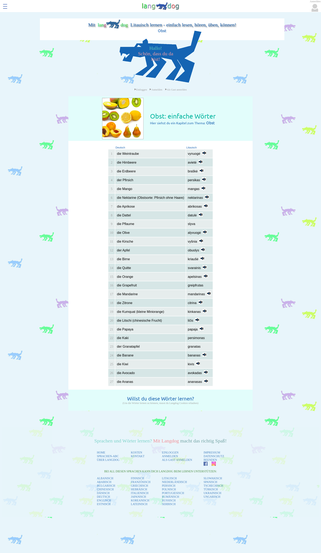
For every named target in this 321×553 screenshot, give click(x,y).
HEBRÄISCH (139, 489)
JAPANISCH (138, 496)
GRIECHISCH (139, 485)
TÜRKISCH (210, 489)
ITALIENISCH (139, 493)
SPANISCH (210, 482)
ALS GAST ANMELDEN (177, 459)
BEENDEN (210, 459)
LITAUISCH (169, 478)
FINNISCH (137, 478)
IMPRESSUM (211, 452)
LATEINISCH (139, 504)
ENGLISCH (104, 500)
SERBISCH (169, 504)
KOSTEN (136, 452)
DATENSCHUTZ (213, 456)
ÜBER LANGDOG (108, 459)
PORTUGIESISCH (173, 493)
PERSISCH (168, 485)
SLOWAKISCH (212, 478)
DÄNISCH (103, 493)
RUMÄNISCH (170, 496)
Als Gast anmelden (176, 89)
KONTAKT (138, 456)
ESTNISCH (104, 504)
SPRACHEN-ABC (108, 456)
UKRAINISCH (212, 493)
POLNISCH (169, 489)
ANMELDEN (170, 456)
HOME (101, 452)
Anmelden (155, 89)
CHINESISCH (105, 489)
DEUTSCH (103, 496)
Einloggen (140, 89)
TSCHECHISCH (213, 485)
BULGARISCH (106, 485)
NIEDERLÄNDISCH (174, 482)
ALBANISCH (105, 478)
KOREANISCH (140, 500)
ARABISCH (104, 482)
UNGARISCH (211, 496)
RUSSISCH (169, 500)
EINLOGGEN (170, 452)
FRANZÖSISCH (140, 482)
